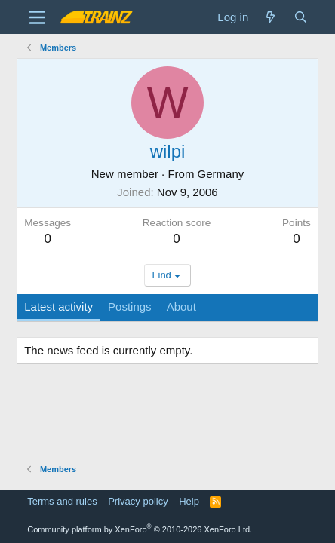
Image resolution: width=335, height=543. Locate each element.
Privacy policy (138, 501)
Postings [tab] (130, 306)
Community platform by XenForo (139, 529)
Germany (221, 173)
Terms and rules (62, 501)
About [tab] (181, 306)
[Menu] (37, 17)
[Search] (300, 17)
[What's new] (270, 17)
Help (189, 501)
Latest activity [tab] (58, 306)
